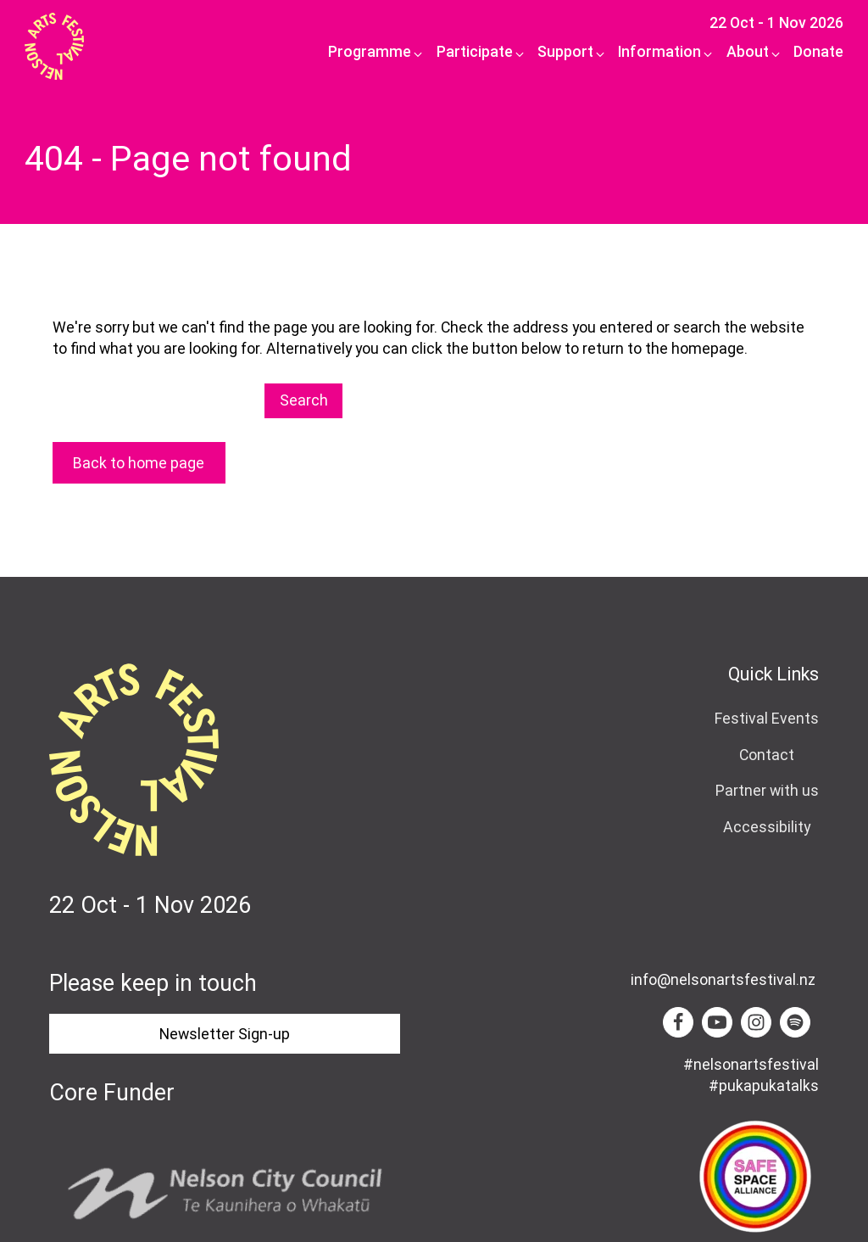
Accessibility (766, 827)
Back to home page (138, 463)
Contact (766, 755)
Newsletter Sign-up (224, 1034)
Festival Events (767, 718)
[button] (371, 52)
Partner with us (767, 790)
